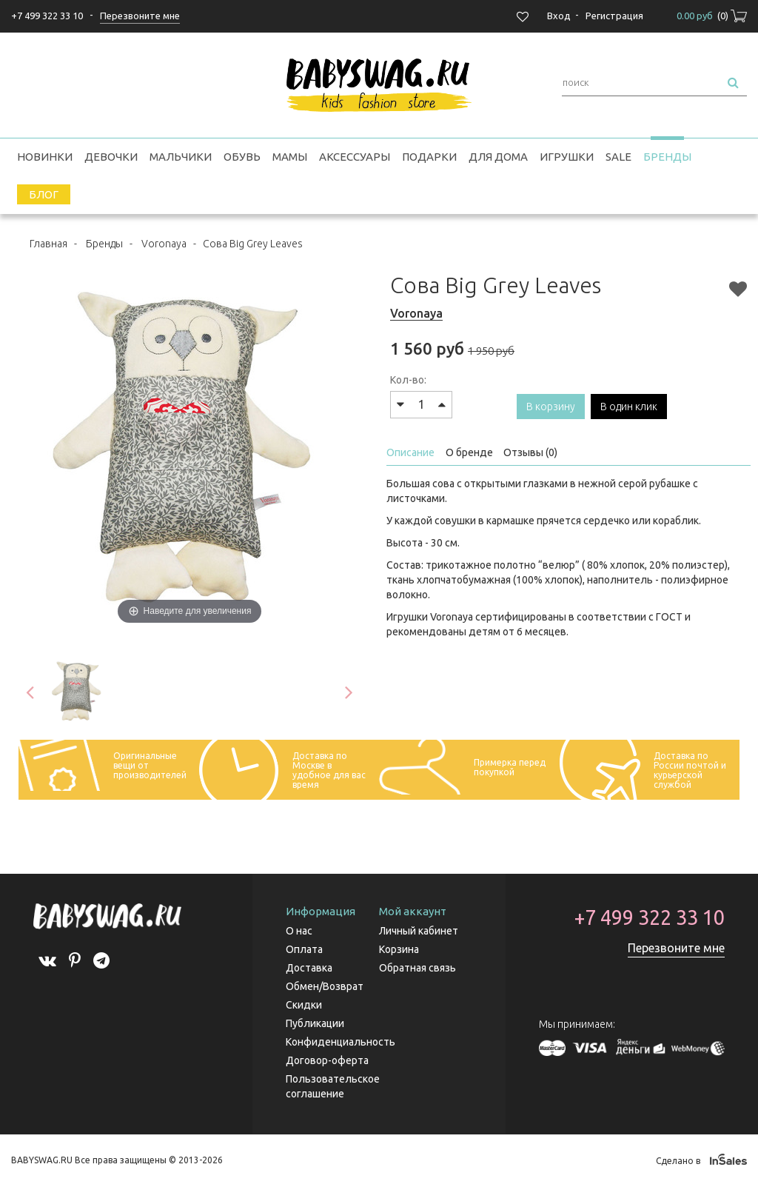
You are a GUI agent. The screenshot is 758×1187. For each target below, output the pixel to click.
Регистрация (614, 15)
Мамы (289, 156)
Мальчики (181, 156)
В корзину (550, 406)
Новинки (45, 156)
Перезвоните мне (676, 947)
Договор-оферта (327, 1060)
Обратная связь (417, 968)
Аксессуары (354, 156)
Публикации (315, 1023)
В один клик (628, 406)
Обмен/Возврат (324, 986)
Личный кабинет (418, 931)
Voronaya (164, 244)
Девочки (111, 156)
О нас (299, 931)
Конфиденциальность (340, 1042)
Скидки (304, 1005)
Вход (559, 15)
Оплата (304, 949)
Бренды (667, 156)
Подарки (429, 156)
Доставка (309, 968)
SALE (618, 156)
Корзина (399, 949)
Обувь (242, 156)
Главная (48, 244)
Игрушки (567, 156)
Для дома (498, 156)
